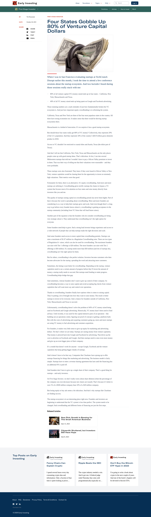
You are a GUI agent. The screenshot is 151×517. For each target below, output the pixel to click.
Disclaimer (26, 500)
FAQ (107, 3)
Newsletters (87, 3)
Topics (98, 3)
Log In (134, 3)
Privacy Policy (37, 500)
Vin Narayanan (31, 17)
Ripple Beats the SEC (89, 463)
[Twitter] (16, 504)
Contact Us (63, 500)
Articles (114, 9)
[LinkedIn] (20, 504)
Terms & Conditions (50, 500)
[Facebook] (13, 504)
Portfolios (104, 9)
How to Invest (125, 9)
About (77, 3)
